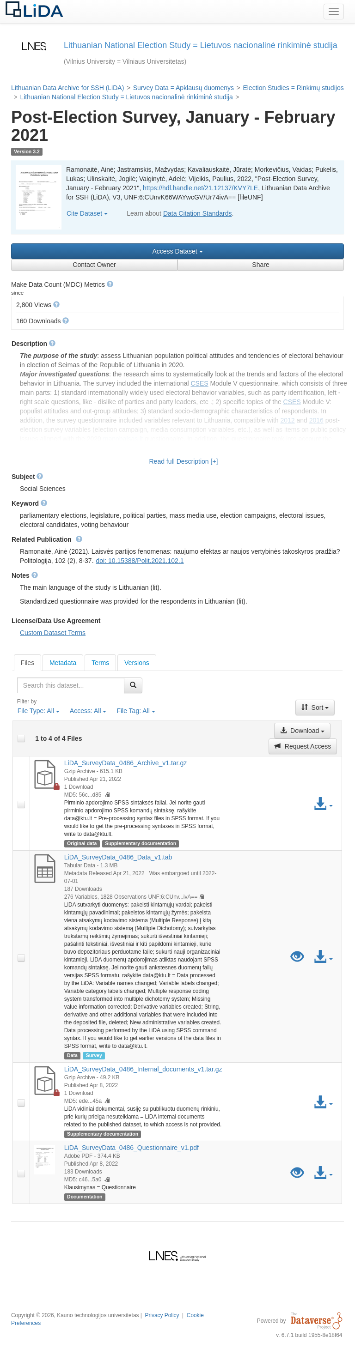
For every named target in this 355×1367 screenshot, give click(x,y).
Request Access (303, 746)
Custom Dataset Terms (53, 632)
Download (302, 730)
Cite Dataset (87, 213)
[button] (110, 284)
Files (28, 662)
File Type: (39, 710)
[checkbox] (21, 738)
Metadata (62, 662)
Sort (315, 707)
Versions (136, 662)
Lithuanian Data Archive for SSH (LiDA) (67, 87)
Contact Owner (94, 264)
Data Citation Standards (197, 213)
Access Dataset (177, 251)
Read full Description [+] (183, 461)
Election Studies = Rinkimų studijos (293, 87)
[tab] (28, 662)
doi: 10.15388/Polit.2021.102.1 (140, 560)
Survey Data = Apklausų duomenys (183, 87)
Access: (88, 710)
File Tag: (135, 710)
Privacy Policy (162, 1315)
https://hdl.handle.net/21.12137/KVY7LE (200, 188)
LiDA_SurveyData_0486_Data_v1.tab (118, 857)
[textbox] (70, 685)
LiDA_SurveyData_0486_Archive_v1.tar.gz (125, 763)
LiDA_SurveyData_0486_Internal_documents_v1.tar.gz (143, 1069)
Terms (100, 662)
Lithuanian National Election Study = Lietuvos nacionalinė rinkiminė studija (126, 97)
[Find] (133, 685)
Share (260, 264)
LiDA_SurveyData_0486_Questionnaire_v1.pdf (131, 1147)
